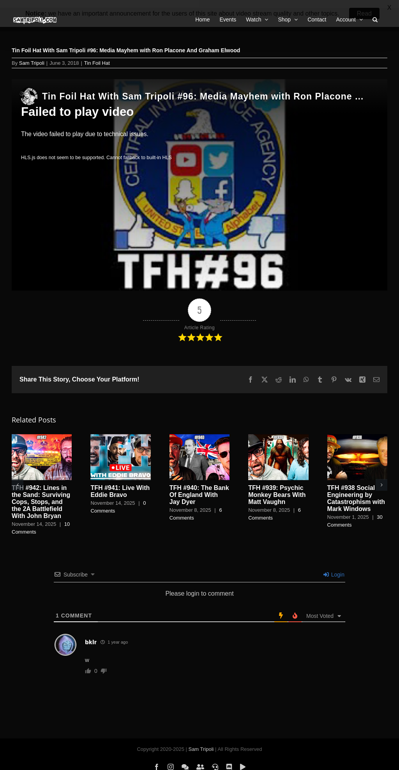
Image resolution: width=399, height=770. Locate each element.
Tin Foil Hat (97, 55)
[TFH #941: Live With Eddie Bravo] (120, 429)
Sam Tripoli (31, 55)
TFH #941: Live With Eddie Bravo (120, 484)
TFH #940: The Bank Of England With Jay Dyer (199, 487)
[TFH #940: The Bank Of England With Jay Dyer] (199, 429)
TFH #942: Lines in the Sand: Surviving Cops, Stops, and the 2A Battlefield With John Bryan (41, 494)
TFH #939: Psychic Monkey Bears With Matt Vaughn (276, 487)
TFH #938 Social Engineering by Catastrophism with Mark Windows (356, 491)
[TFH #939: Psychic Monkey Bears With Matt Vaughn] (278, 429)
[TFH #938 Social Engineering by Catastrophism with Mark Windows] (357, 429)
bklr (91, 634)
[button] (17, 477)
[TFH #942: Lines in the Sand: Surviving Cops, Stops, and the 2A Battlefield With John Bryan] (42, 429)
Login (333, 567)
